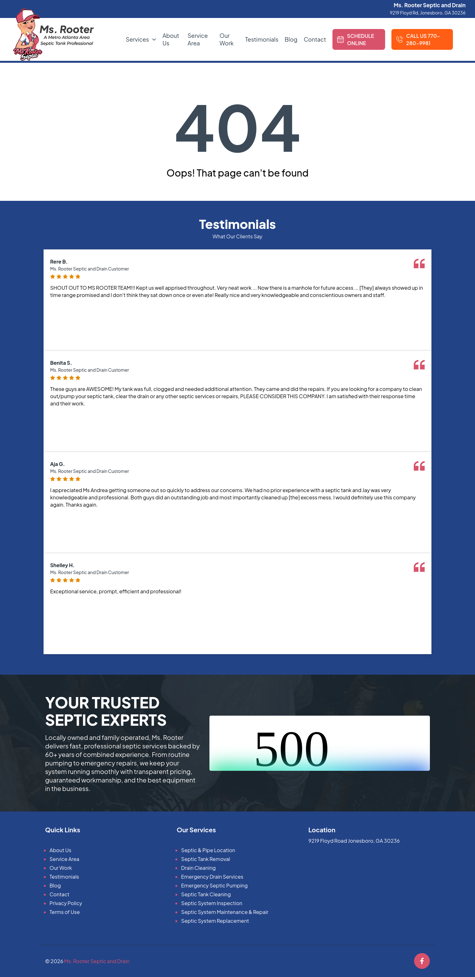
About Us (60, 850)
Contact (315, 39)
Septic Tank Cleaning (206, 894)
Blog (291, 39)
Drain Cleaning (198, 867)
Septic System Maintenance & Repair (224, 912)
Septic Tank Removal (205, 859)
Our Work (227, 39)
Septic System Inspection (211, 903)
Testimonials (261, 39)
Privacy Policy (66, 903)
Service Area (198, 39)
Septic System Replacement (215, 920)
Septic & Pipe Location (208, 850)
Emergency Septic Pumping (214, 885)
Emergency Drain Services (212, 876)
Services (137, 39)
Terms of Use (65, 912)
